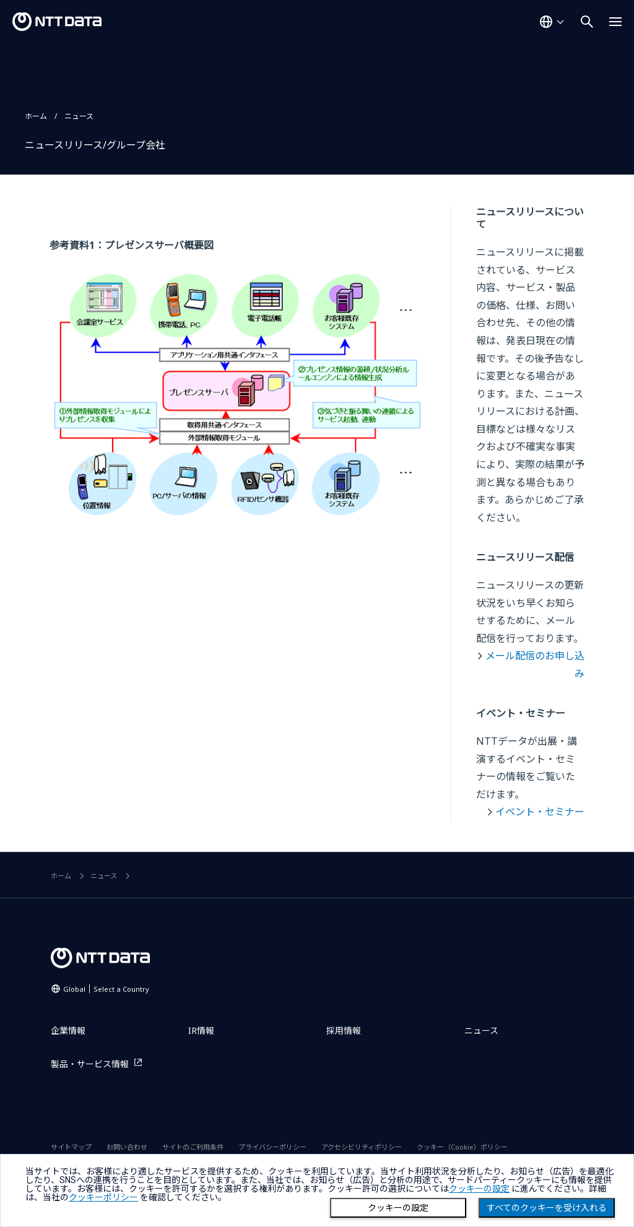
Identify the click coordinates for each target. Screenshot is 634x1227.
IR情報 (201, 1030)
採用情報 (343, 1030)
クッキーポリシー (103, 1197)
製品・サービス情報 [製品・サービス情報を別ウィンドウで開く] (90, 1064)
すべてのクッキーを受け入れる (547, 1208)
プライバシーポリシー (272, 1146)
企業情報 (68, 1030)
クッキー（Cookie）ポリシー (462, 1146)
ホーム (36, 116)
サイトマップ (71, 1146)
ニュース (78, 116)
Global (106, 989)
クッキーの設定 (398, 1208)
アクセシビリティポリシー (361, 1146)
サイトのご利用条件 (193, 1146)
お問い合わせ (126, 1146)
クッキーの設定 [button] (479, 1189)
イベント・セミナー (539, 811)
